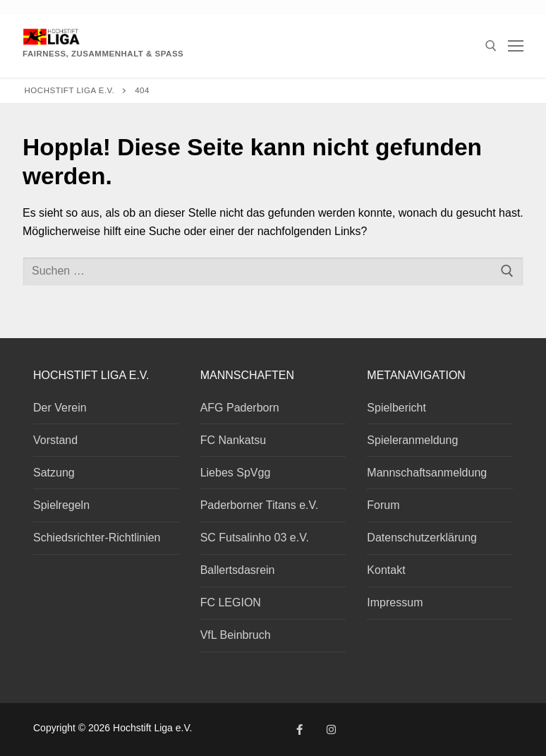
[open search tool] (491, 46)
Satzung (54, 473)
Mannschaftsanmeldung (427, 473)
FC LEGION (230, 602)
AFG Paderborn (239, 408)
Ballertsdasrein (237, 570)
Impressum (395, 602)
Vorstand (55, 440)
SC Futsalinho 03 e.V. (254, 538)
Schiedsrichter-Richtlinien (97, 538)
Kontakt (386, 570)
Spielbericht (396, 408)
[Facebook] (299, 729)
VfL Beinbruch (235, 635)
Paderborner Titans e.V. (259, 505)
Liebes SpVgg (235, 473)
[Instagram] (331, 729)
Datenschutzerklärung (422, 538)
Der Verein (60, 408)
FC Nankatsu (233, 440)
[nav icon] (515, 46)
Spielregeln (61, 505)
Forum (383, 505)
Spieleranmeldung (412, 440)
